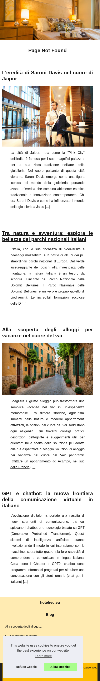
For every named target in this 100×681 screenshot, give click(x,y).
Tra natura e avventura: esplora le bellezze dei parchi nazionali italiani (47, 236)
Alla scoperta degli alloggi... (23, 626)
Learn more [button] (43, 656)
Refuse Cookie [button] (26, 666)
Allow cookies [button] (60, 666)
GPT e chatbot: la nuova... (22, 636)
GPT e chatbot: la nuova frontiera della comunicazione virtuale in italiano (47, 499)
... (47, 207)
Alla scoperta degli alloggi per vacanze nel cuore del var (47, 332)
